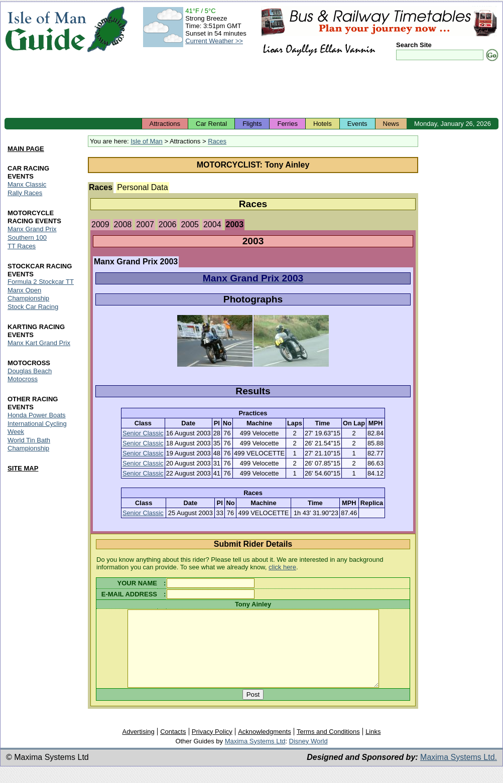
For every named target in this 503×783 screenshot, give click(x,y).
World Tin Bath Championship (29, 444)
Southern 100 (27, 237)
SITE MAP (23, 468)
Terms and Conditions (328, 746)
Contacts (173, 746)
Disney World (308, 756)
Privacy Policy (212, 746)
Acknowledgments (264, 746)
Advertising (138, 746)
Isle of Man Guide (45, 29)
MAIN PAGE (26, 148)
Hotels (322, 123)
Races (217, 141)
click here (282, 567)
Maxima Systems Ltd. (458, 772)
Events (357, 123)
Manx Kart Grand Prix (39, 343)
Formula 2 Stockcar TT (41, 282)
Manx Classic (27, 184)
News (391, 123)
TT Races (22, 246)
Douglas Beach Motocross (30, 375)
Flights (252, 123)
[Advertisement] (251, 90)
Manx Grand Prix (32, 229)
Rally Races (25, 193)
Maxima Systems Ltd (255, 756)
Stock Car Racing (33, 307)
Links (373, 746)
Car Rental (211, 123)
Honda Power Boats (37, 415)
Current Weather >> (214, 41)
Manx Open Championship (28, 294)
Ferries (287, 123)
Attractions (165, 123)
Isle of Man (147, 141)
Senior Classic (143, 433)
